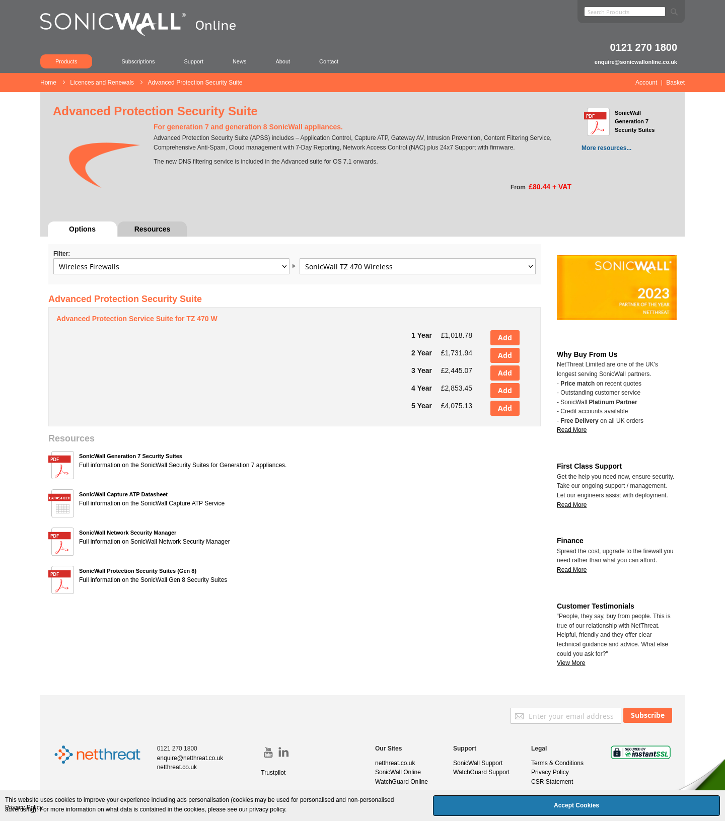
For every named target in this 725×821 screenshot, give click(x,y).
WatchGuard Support (481, 772)
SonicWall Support (477, 763)
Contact (328, 61)
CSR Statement (552, 781)
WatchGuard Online (401, 781)
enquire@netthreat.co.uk (190, 758)
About (282, 61)
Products (66, 61)
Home (49, 82)
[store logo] (143, 37)
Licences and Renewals (102, 82)
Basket (675, 82)
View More (571, 662)
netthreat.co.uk (177, 767)
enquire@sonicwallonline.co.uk (636, 62)
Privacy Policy (550, 772)
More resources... (606, 148)
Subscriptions (138, 61)
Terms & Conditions (557, 763)
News (240, 61)
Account (646, 82)
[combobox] (625, 11)
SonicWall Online (398, 772)
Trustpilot (273, 772)
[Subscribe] (647, 715)
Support (193, 61)
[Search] (674, 10)
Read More (572, 504)
